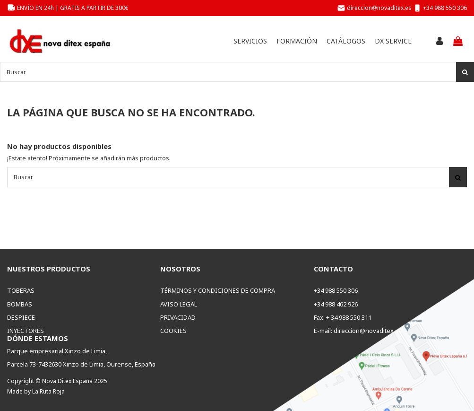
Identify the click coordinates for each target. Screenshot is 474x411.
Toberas (20, 290)
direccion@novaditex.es (379, 8)
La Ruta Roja (48, 391)
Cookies (173, 330)
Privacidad (178, 317)
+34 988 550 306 (445, 8)
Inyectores (25, 330)
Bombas (19, 304)
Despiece (21, 317)
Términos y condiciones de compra (217, 290)
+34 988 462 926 (336, 304)
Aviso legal (178, 304)
